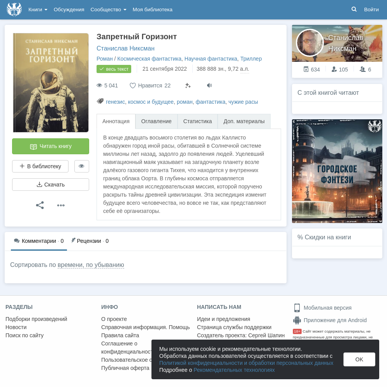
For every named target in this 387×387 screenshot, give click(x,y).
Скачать (51, 184)
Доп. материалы (244, 121)
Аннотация (116, 121)
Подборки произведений (36, 319)
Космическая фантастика (149, 59)
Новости (15, 327)
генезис (115, 102)
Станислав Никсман (126, 48)
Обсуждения (69, 9)
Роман (105, 59)
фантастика (210, 102)
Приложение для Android (330, 320)
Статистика (197, 121)
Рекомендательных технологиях (234, 370)
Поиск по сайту (24, 335)
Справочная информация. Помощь (145, 327)
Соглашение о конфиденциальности (128, 347)
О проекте (114, 319)
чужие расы (243, 102)
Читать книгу (51, 147)
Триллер (251, 59)
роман (185, 102)
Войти (371, 9)
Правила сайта (120, 335)
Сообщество (109, 9)
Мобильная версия (322, 307)
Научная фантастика (211, 59)
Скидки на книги (328, 237)
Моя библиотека (152, 9)
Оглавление (156, 121)
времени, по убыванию (91, 264)
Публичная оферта (125, 368)
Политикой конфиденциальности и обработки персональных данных (246, 363)
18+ (297, 331)
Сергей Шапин (266, 335)
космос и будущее (151, 102)
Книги (37, 9)
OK (359, 359)
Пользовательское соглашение (140, 360)
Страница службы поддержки (234, 327)
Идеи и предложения (223, 319)
